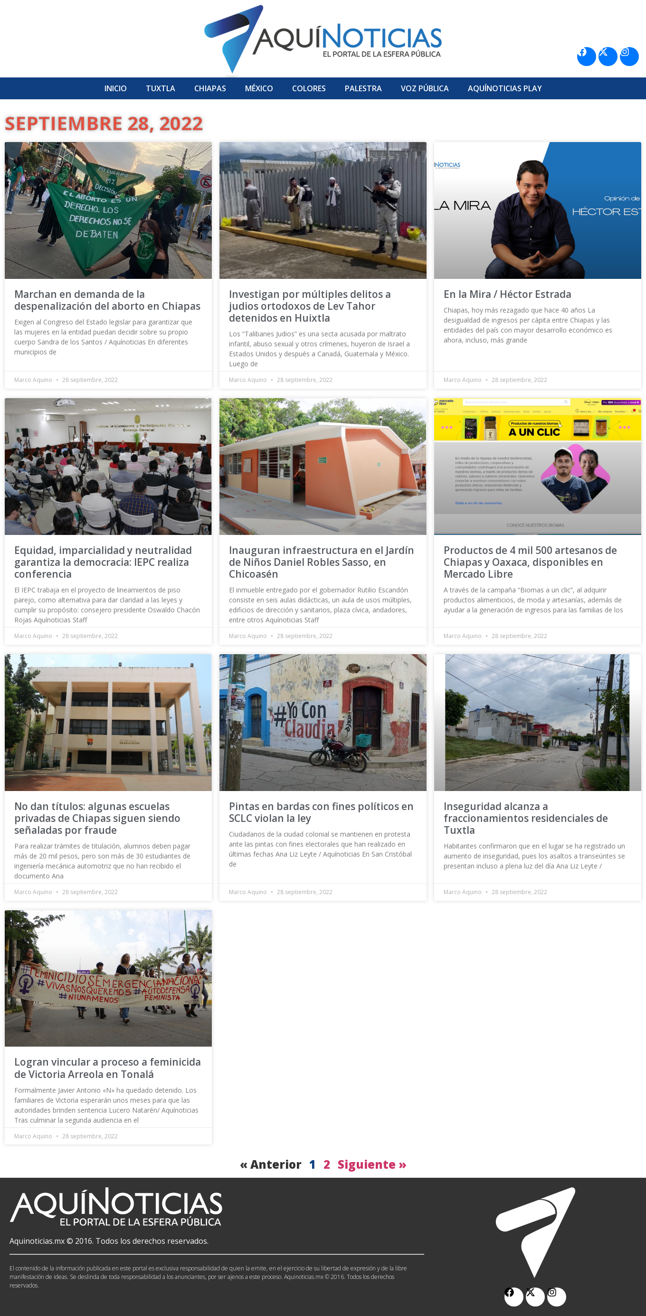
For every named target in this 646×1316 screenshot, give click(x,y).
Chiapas (210, 88)
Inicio (115, 88)
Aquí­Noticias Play (505, 88)
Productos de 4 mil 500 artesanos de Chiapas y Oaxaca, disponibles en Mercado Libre (530, 562)
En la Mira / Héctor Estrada (507, 294)
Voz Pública (425, 88)
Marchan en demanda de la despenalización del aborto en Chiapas (107, 300)
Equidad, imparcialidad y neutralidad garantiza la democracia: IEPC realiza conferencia (103, 562)
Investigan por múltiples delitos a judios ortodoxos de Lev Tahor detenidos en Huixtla (310, 305)
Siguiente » (372, 1164)
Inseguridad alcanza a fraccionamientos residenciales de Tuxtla (526, 818)
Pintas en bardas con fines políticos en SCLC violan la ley (321, 812)
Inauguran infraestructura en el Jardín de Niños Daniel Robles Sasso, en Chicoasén (321, 562)
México (259, 88)
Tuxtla (160, 88)
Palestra (363, 88)
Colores (309, 88)
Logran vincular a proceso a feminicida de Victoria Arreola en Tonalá (107, 1067)
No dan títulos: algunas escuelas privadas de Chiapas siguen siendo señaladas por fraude (97, 818)
